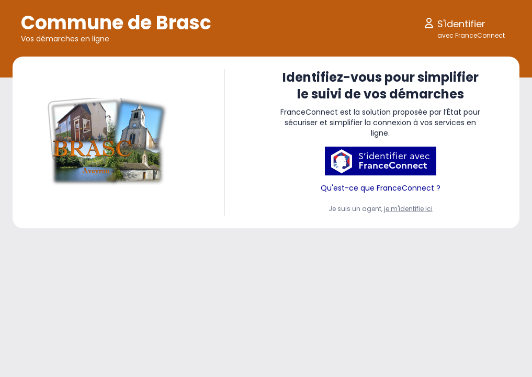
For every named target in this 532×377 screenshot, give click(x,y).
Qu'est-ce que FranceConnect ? (380, 188)
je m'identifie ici (408, 208)
